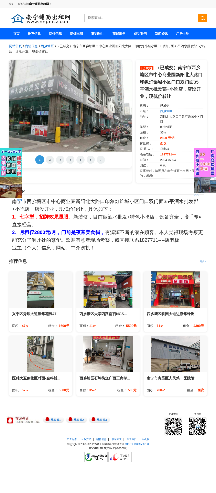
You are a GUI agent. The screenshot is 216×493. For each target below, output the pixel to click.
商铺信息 (31, 46)
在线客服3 (100, 419)
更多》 (203, 261)
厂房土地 (182, 33)
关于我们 (132, 439)
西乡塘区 (47, 46)
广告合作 (72, 439)
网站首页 (15, 46)
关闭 (19, 200)
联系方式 (116, 439)
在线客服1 (54, 419)
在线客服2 (77, 419)
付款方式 (86, 439)
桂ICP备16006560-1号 (137, 444)
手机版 (145, 439)
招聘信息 (101, 439)
